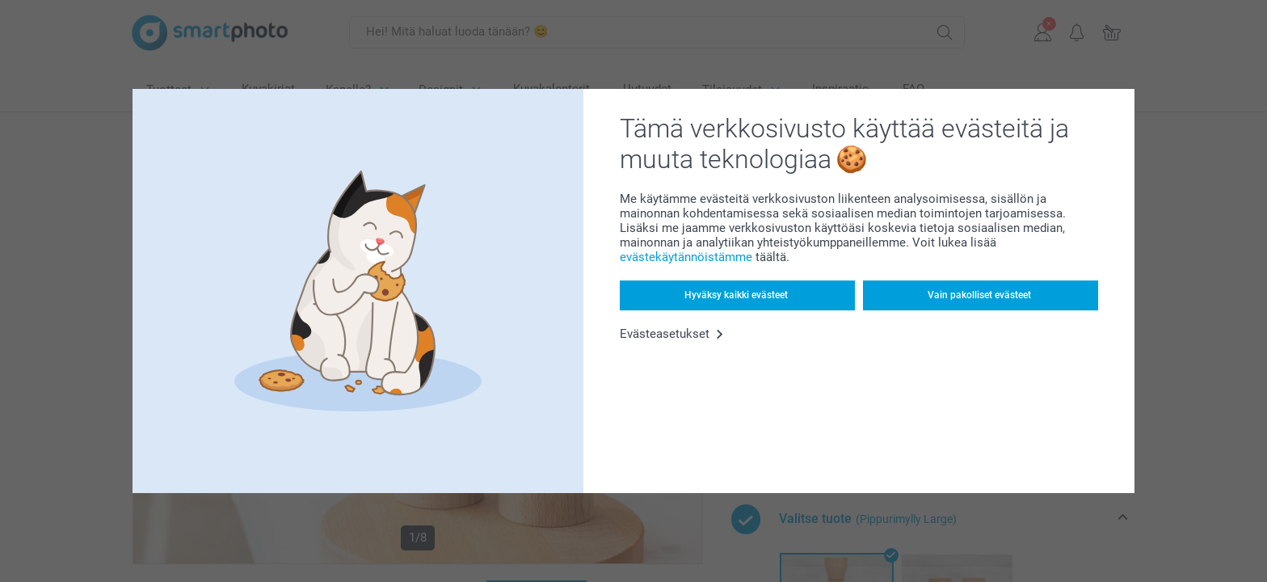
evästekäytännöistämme (686, 257)
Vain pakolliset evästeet (979, 295)
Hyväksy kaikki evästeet (736, 295)
